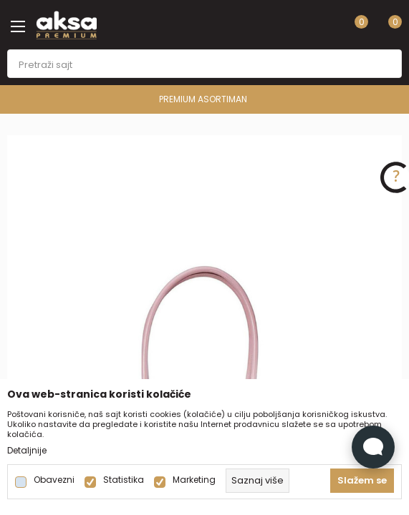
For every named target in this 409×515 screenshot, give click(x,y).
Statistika (123, 480)
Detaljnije (27, 450)
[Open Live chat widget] (373, 447)
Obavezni (54, 480)
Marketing (194, 480)
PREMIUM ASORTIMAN (203, 99)
